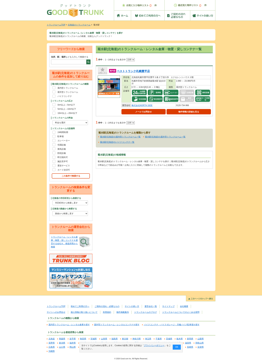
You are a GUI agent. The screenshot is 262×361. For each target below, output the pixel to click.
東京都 (125, 339)
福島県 (114, 339)
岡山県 (72, 347)
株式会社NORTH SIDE (142, 105)
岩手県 (72, 339)
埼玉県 (148, 339)
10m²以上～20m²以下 (67, 113)
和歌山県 (199, 343)
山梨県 (200, 339)
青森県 (62, 339)
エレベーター (63, 140)
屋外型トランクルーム (67, 92)
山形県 (104, 339)
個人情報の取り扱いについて (84, 312)
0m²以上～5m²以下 (66, 105)
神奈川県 (136, 339)
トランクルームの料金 (62, 118)
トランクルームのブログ (145, 312)
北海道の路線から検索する (64, 208)
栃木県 (180, 339)
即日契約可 (62, 157)
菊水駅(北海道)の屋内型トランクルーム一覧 (120, 137)
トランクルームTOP (56, 25)
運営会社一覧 (151, 306)
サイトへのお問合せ (56, 312)
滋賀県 (188, 343)
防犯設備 (61, 153)
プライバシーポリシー (154, 345)
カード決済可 (63, 170)
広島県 (52, 347)
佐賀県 (200, 347)
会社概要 (184, 306)
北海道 (52, 339)
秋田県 (83, 339)
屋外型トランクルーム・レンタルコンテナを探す (117, 324)
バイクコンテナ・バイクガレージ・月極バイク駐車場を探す (172, 324)
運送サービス (63, 165)
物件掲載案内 (122, 312)
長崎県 (190, 347)
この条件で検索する (71, 176)
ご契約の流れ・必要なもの (107, 306)
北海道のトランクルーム (79, 25)
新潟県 (62, 343)
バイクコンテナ (64, 96)
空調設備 (61, 145)
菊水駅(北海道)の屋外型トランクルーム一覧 (165, 137)
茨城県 (169, 339)
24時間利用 (62, 132)
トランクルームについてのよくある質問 (180, 312)
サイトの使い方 (132, 306)
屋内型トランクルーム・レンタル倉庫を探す (69, 324)
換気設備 (61, 149)
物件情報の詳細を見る (188, 112)
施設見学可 (62, 161)
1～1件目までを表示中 (120, 59)
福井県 (72, 343)
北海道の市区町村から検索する (66, 198)
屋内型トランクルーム (67, 88)
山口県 (62, 347)
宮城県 (93, 339)
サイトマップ (168, 306)
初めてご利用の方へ (80, 306)
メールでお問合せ (143, 112)
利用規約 (107, 312)
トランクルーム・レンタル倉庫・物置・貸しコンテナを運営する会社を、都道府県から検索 (64, 242)
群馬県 (190, 339)
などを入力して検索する (69, 57)
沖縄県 (52, 351)
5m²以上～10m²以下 (66, 109)
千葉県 (159, 339)
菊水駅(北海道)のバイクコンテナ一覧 (117, 142)
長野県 (52, 343)
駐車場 (60, 136)
